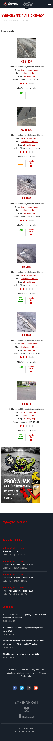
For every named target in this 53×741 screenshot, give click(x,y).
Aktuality (8, 606)
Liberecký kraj (29, 76)
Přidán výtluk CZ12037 (13, 548)
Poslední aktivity (12, 540)
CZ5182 (26, 267)
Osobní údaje (26, 676)
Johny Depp (8, 555)
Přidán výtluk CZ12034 (13, 587)
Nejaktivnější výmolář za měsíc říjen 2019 (21, 654)
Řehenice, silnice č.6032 (13, 551)
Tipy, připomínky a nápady (32, 669)
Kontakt (12, 669)
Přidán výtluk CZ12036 (13, 561)
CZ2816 (26, 403)
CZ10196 (26, 130)
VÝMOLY (4, 20)
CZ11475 (26, 61)
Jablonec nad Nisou (29, 70)
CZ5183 (26, 198)
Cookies (42, 673)
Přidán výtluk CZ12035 (13, 574)
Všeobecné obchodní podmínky (20, 673)
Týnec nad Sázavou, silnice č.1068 (18, 564)
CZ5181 (26, 335)
